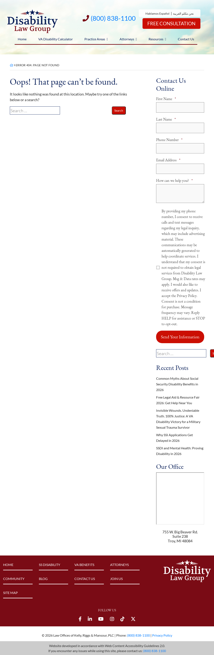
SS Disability (49, 564)
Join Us (116, 578)
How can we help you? (174, 180)
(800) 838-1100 (154, 650)
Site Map (10, 592)
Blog (43, 578)
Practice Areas (94, 39)
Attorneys (127, 39)
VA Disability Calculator (55, 39)
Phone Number (169, 139)
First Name (166, 98)
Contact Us (186, 39)
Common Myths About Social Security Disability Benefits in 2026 (177, 383)
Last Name (166, 119)
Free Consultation (170, 23)
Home (22, 39)
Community (13, 578)
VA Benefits (84, 564)
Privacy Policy (162, 635)
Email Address (168, 159)
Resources (156, 39)
